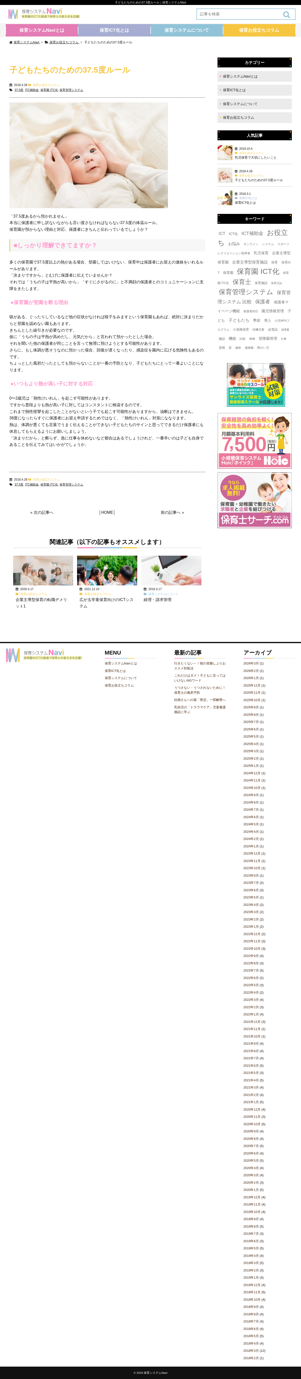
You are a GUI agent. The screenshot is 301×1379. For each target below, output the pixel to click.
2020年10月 (252, 1124)
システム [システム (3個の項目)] (268, 244)
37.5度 (19, 90)
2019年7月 (251, 1233)
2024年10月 (252, 788)
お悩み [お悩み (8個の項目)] (234, 244)
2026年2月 (251, 671)
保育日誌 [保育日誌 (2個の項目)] (276, 283)
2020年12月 (252, 1109)
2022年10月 (252, 948)
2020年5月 (251, 1160)
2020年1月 (251, 1190)
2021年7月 (251, 1058)
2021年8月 (251, 1051)
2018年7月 (251, 1321)
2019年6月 (251, 1241)
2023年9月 (251, 875)
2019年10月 (252, 1212)
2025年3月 (251, 751)
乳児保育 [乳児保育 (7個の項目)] (261, 253)
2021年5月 (251, 1073)
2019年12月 (252, 1197)
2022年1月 (251, 1014)
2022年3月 (251, 1000)
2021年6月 (251, 1065)
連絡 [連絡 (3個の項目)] (238, 347)
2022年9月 (251, 956)
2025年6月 (251, 729)
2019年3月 (251, 1263)
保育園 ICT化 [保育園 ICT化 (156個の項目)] (258, 271)
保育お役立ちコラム (259, 30)
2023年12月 (252, 853)
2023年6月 (251, 890)
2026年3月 (251, 663)
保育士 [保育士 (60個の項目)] (242, 281)
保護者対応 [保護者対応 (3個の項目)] (250, 311)
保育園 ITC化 (49, 90)
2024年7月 (251, 809)
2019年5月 (251, 1248)
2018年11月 (252, 1292)
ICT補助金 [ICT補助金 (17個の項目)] (252, 233)
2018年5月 (251, 1336)
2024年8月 (251, 802)
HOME (107, 512)
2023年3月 (251, 912)
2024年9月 (251, 795)
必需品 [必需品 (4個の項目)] (273, 329)
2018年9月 (251, 1307)
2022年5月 (251, 985)
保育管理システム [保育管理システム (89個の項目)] (246, 292)
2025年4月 (251, 744)
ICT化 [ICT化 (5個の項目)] (233, 234)
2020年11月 (252, 1117)
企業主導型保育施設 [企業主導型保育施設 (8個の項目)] (250, 262)
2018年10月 (252, 1299)
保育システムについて (186, 30)
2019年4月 (251, 1256)
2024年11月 (252, 780)
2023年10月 (252, 868)
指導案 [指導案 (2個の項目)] (285, 329)
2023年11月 (252, 861)
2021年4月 (251, 1080)
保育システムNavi (155, 1372)
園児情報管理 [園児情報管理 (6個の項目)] (273, 311)
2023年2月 (251, 919)
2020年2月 (251, 1182)
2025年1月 (251, 766)
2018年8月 (251, 1314)
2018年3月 (251, 1350)
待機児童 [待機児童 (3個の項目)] (258, 329)
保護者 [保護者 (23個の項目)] (262, 301)
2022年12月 (252, 934)
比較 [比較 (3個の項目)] (243, 339)
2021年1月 (251, 1102)
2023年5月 (251, 897)
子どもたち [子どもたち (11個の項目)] (238, 320)
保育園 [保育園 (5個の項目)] (228, 273)
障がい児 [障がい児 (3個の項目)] (263, 347)
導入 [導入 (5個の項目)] (267, 320)
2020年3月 (251, 1175)
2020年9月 (251, 1131)
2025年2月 (251, 758)
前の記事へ (171, 512)
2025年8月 (251, 715)
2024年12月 (252, 773)
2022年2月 (251, 1007)
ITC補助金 (32, 90)
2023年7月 (251, 883)
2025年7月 (251, 722)
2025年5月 (251, 736)
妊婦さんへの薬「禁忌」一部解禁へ (200, 700)
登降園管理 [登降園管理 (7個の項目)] (268, 338)
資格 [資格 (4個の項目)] (222, 347)
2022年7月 (251, 970)
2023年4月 (251, 905)
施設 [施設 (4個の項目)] (222, 339)
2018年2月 (251, 1358)
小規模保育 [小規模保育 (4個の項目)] (241, 329)
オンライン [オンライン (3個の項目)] (251, 244)
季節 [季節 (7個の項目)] (256, 320)
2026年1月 (251, 678)
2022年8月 (251, 963)
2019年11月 (252, 1204)
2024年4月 (251, 831)
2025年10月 (252, 700)
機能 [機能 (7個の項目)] (232, 338)
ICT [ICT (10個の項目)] (222, 233)
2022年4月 (251, 992)
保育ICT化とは (114, 30)
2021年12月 (252, 1022)
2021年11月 (252, 1029)
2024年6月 (251, 817)
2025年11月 (252, 692)
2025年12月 (252, 685)
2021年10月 (252, 1036)
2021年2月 (251, 1095)
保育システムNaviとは (41, 30)
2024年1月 (251, 846)
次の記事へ (44, 512)
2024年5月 (251, 824)
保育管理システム (71, 90)
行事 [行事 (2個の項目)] (283, 338)
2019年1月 (251, 1277)
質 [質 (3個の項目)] (230, 347)
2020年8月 (251, 1139)
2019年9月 (251, 1219)
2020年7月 (251, 1146)
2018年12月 (252, 1285)
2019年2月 (251, 1270)
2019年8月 (251, 1226)
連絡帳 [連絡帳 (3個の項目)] (249, 347)
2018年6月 (251, 1329)
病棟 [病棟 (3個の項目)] (252, 339)
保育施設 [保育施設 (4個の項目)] (261, 283)
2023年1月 (251, 926)
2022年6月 (251, 978)
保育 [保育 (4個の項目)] (274, 262)
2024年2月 (251, 839)
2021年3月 (251, 1087)
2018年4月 (251, 1343)
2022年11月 (252, 941)
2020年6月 (251, 1153)
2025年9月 (251, 707)
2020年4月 (251, 1168)
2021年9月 (251, 1043)
